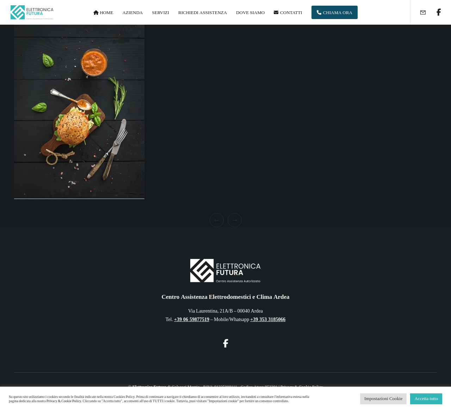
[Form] (418, 12)
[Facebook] (434, 12)
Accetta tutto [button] (426, 399)
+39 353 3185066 (267, 319)
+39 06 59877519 (191, 319)
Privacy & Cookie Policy (64, 401)
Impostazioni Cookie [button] (383, 399)
